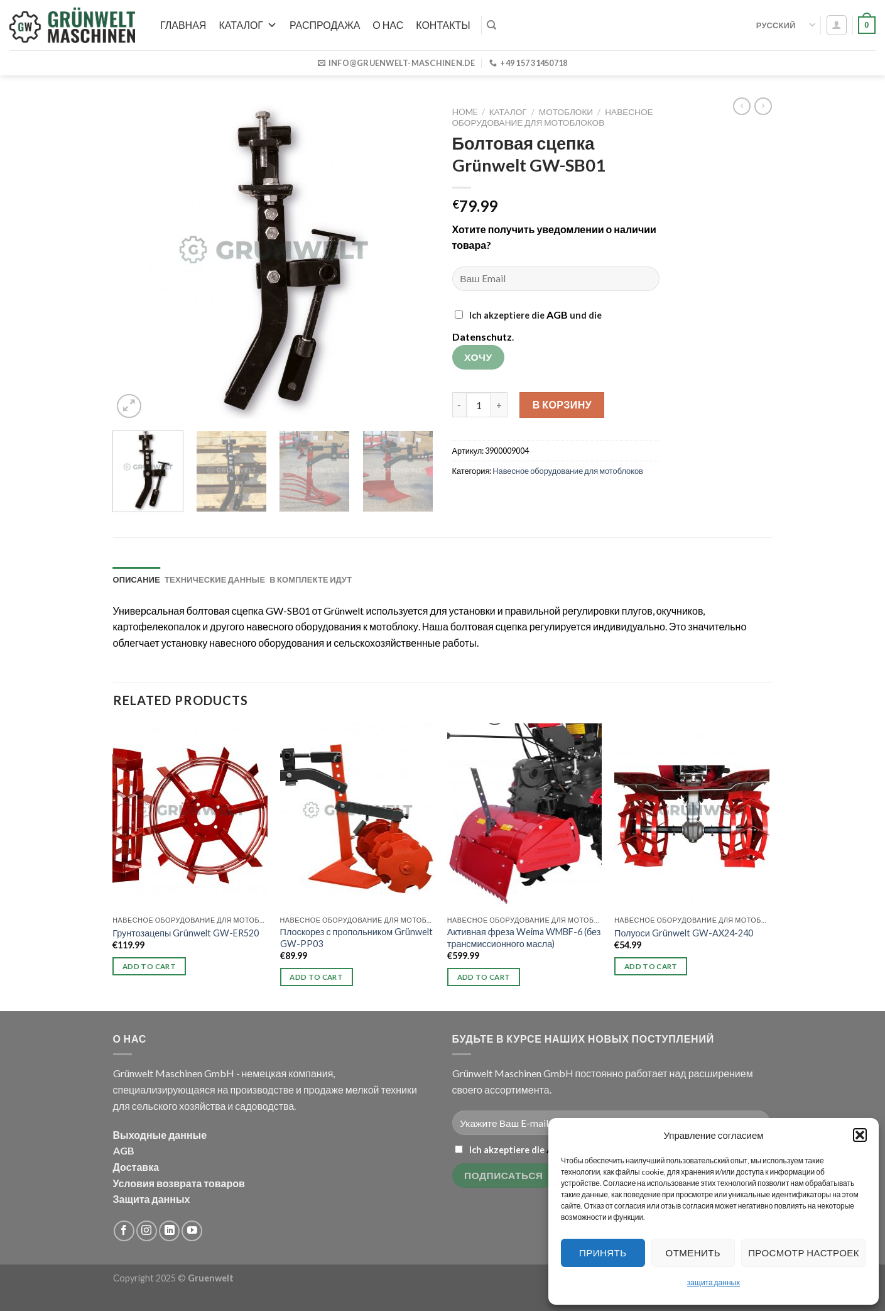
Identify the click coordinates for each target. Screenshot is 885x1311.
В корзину (562, 404)
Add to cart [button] (149, 966)
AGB (557, 315)
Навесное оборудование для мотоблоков (552, 117)
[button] (860, 1135)
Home (464, 112)
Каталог (248, 25)
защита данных (713, 1282)
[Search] (491, 25)
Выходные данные (160, 1135)
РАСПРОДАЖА (325, 25)
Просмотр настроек (803, 1252)
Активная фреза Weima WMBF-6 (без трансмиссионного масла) (524, 937)
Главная (183, 25)
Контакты (443, 25)
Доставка (136, 1167)
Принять (602, 1252)
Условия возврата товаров (179, 1183)
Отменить (693, 1252)
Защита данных (151, 1199)
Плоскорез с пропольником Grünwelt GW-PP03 (356, 937)
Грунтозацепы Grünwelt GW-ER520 (185, 933)
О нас (387, 25)
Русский (785, 25)
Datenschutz (482, 337)
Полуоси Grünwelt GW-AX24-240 (683, 933)
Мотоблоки (566, 112)
